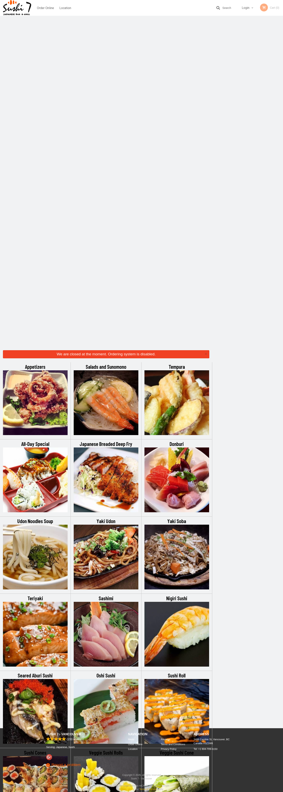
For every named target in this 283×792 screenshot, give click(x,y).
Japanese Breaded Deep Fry (106, 112)
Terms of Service (148, 789)
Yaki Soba (176, 189)
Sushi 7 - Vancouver (63, 734)
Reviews (165, 739)
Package (35, 652)
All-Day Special (35, 112)
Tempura (177, 35)
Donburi (177, 112)
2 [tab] (242, 81)
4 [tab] (253, 81)
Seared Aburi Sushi (35, 344)
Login (245, 8)
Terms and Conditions (173, 744)
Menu (131, 739)
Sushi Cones (35, 421)
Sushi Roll (177, 344)
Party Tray (35, 575)
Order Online (45, 8)
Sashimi (106, 266)
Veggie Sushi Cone (177, 421)
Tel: (205, 749)
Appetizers (35, 35)
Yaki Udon (105, 189)
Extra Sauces (106, 575)
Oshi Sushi (105, 344)
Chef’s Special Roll (106, 498)
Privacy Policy (168, 749)
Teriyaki (35, 266)
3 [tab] (248, 81)
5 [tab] (259, 81)
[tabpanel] (247, 55)
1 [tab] (236, 81)
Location (65, 8)
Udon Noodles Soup (35, 189)
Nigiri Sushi (176, 266)
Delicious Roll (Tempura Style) (176, 498)
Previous (215, 55)
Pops (176, 575)
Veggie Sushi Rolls (106, 421)
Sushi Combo (35, 498)
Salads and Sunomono (106, 35)
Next (280, 55)
